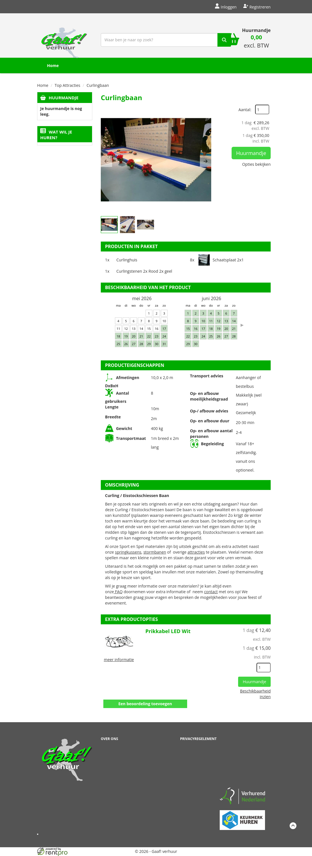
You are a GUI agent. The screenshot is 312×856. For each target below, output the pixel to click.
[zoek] (224, 40)
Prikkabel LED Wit (168, 631)
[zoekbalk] (166, 40)
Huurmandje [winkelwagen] (256, 30)
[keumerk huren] (242, 817)
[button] (106, 161)
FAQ (118, 591)
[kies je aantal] (264, 667)
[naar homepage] (64, 39)
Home (53, 65)
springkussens (128, 552)
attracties (196, 552)
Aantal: (244, 109)
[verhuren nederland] (242, 795)
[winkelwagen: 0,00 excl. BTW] (256, 42)
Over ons (109, 738)
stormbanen (154, 552)
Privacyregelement (198, 738)
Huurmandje (63, 97)
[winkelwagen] (232, 39)
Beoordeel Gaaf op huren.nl (242, 759)
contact (211, 591)
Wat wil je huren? (56, 134)
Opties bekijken (256, 164)
